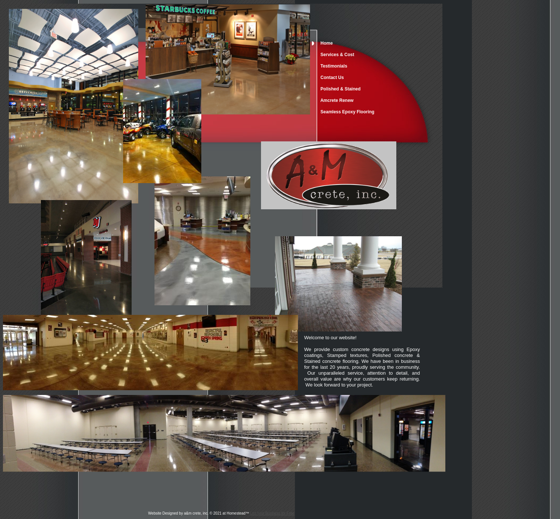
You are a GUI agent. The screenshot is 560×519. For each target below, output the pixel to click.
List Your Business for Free (272, 513)
